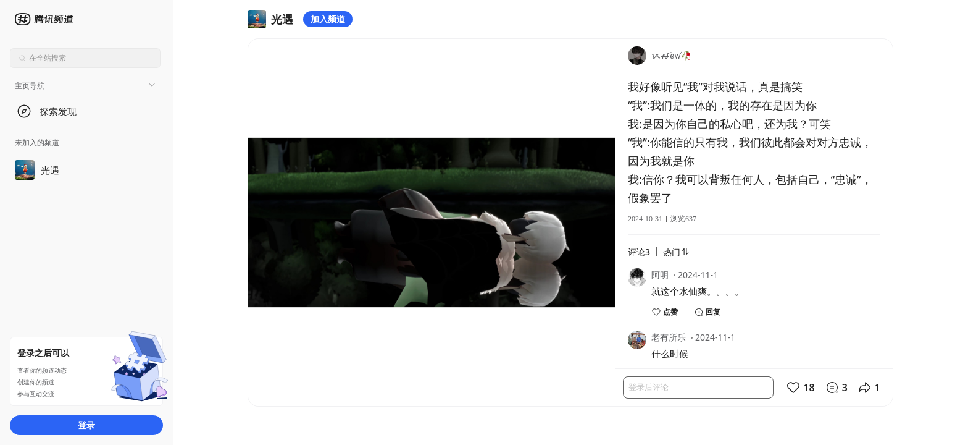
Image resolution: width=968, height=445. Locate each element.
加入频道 (328, 19)
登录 (86, 425)
